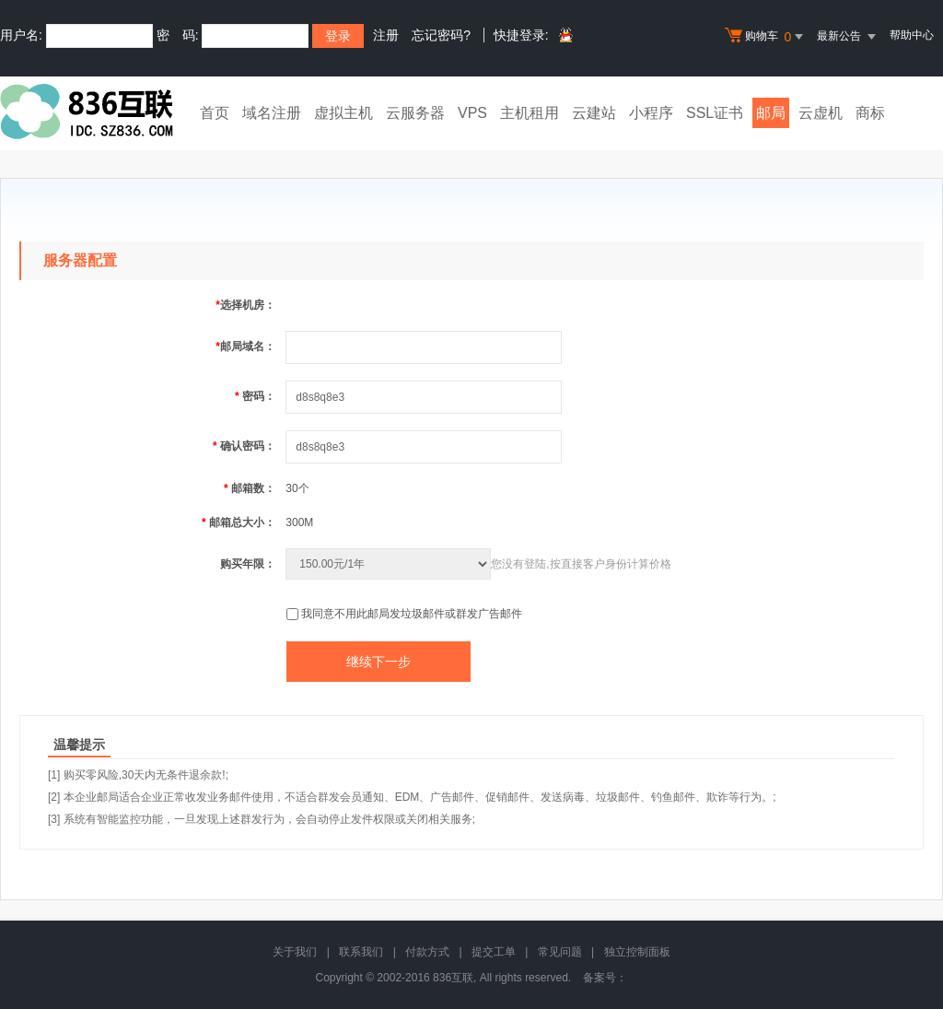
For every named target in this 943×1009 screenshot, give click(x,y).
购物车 (766, 37)
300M (299, 522)
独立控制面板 (637, 951)
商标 (870, 113)
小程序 (651, 113)
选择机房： (245, 305)
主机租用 (529, 113)
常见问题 (560, 951)
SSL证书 (714, 113)
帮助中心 (912, 35)
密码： (255, 396)
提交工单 (494, 951)
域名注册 (271, 113)
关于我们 (295, 951)
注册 (386, 35)
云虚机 (820, 113)
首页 (214, 113)
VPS (472, 113)
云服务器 (415, 113)
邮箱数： (249, 488)
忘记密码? (441, 35)
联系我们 (361, 951)
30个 (297, 488)
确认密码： (244, 446)
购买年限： (247, 563)
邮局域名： (245, 346)
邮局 (771, 113)
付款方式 (427, 951)
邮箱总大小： (238, 522)
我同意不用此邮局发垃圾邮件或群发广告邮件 (411, 613)
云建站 (594, 113)
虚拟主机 (343, 113)
